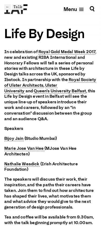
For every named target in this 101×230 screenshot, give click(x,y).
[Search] (92, 9)
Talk (17, 7)
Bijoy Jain (14, 138)
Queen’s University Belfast (60, 91)
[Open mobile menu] (74, 9)
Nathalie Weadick (22, 164)
